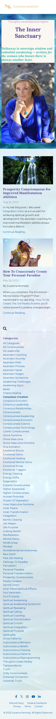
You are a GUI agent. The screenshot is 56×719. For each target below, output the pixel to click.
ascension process (14, 366)
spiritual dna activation (17, 619)
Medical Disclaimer (37, 703)
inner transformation (16, 512)
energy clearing (12, 473)
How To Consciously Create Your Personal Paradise (25, 273)
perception (9, 565)
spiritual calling (12, 611)
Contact (38, 706)
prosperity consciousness (18, 577)
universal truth (12, 680)
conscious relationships (17, 408)
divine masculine (13, 439)
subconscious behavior (17, 642)
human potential (13, 496)
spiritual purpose (13, 631)
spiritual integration (15, 627)
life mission (9, 523)
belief (6, 389)
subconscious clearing (16, 650)
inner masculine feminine (18, 504)
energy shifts (11, 477)
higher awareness (14, 489)
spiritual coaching (14, 615)
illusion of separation (16, 500)
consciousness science (16, 423)
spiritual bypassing (14, 608)
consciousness (11, 412)
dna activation (11, 446)
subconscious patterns (17, 654)
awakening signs (13, 385)
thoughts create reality (17, 661)
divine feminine (12, 435)
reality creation (12, 581)
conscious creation (15, 397)
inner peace (10, 508)
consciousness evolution (17, 420)
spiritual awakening (15, 600)
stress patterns (12, 638)
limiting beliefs (12, 531)
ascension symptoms (15, 377)
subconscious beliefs (15, 646)
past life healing (13, 558)
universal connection (16, 677)
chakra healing (12, 393)
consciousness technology (19, 427)
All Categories (11, 343)
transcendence (12, 665)
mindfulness (10, 542)
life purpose (10, 527)
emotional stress (13, 466)
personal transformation (18, 573)
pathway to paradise (15, 562)
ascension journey (14, 358)
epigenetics (10, 481)
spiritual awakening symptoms (21, 604)
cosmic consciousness (16, 431)
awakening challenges (16, 381)
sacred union (11, 585)
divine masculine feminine (19, 443)
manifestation (11, 535)
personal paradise (13, 569)
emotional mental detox (17, 462)
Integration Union (13, 211)
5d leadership (11, 351)
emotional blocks (13, 450)
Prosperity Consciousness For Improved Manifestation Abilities (27, 193)
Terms (27, 706)
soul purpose (11, 596)
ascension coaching (15, 354)
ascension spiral (12, 370)
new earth (9, 554)
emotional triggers (14, 469)
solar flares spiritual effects (19, 588)
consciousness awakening (18, 416)
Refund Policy (16, 703)
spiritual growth (13, 623)
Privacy (17, 706)
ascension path (12, 362)
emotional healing (14, 458)
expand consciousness (16, 485)
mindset (8, 546)
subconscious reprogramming (21, 657)
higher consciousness (16, 492)
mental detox (11, 538)
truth (6, 669)
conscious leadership (16, 404)
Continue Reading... (14, 232)
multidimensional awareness (20, 550)
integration (9, 515)
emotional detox (13, 454)
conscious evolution (15, 400)
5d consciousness (13, 347)
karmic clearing (12, 519)
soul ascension (12, 592)
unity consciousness (15, 673)
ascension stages (13, 373)
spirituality (9, 634)
